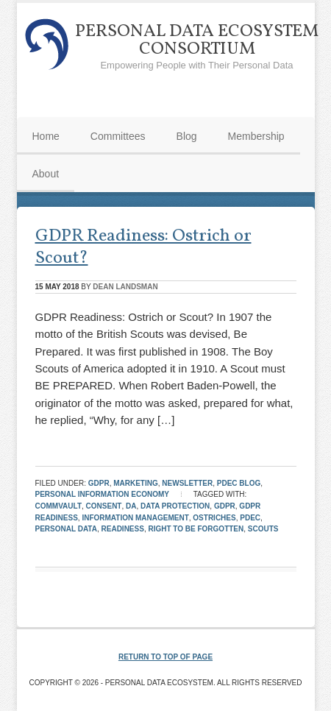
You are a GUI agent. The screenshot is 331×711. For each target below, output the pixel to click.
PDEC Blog (238, 483)
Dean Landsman (125, 287)
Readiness (123, 529)
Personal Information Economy (102, 494)
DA (131, 506)
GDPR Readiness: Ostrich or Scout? (143, 247)
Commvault (58, 506)
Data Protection (175, 506)
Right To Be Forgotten (195, 529)
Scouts (263, 529)
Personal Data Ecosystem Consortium (196, 40)
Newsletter (187, 483)
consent (104, 506)
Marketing (135, 483)
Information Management (135, 518)
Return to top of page (165, 657)
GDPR (99, 483)
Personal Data (66, 529)
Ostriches (214, 518)
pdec (250, 518)
